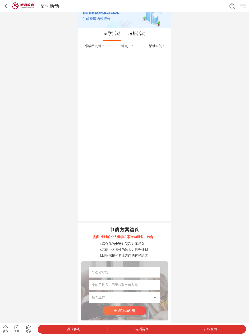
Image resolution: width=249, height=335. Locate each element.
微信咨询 (73, 329)
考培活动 (137, 33)
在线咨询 (210, 329)
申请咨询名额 (124, 311)
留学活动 (112, 33)
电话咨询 (142, 329)
